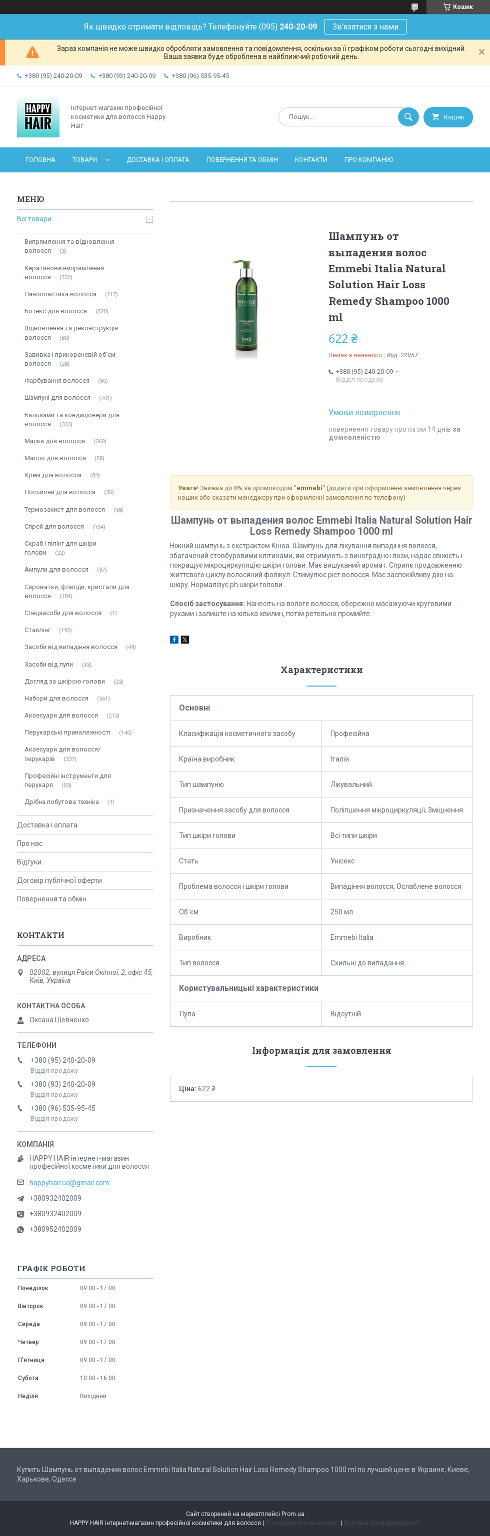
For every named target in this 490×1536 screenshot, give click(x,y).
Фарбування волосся (57, 380)
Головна (41, 159)
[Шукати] (408, 116)
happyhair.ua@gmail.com (70, 1183)
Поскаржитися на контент (302, 1523)
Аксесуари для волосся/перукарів (62, 754)
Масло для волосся (55, 458)
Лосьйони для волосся (60, 492)
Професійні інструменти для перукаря (67, 780)
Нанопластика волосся (60, 294)
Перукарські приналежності (67, 732)
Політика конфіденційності (382, 1523)
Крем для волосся (53, 475)
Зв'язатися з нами (365, 26)
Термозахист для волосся (64, 509)
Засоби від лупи (48, 664)
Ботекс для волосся (55, 311)
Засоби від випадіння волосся (71, 647)
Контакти (311, 159)
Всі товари (34, 219)
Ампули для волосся (56, 569)
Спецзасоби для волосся (63, 613)
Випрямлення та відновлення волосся (69, 246)
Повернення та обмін (242, 159)
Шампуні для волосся (57, 397)
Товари (84, 159)
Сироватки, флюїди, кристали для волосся (77, 591)
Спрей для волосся (54, 526)
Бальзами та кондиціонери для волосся (72, 419)
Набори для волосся (56, 698)
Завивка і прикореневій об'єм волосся (70, 359)
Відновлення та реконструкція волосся (71, 332)
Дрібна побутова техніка (61, 801)
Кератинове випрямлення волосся (64, 272)
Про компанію (368, 159)
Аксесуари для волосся (61, 715)
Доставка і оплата (158, 159)
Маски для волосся (54, 441)
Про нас (29, 843)
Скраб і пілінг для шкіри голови (60, 548)
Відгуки (29, 862)
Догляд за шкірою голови (64, 681)
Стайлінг (37, 630)
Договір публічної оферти (59, 880)
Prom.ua (293, 1514)
